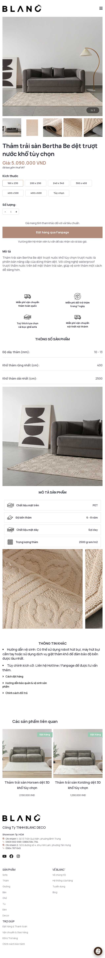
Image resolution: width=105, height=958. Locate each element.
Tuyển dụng (58, 886)
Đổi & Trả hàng (10, 938)
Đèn (4, 909)
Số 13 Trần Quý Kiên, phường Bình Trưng (40, 838)
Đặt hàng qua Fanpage (52, 232)
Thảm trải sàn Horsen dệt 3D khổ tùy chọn (27, 785)
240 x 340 (58, 183)
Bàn (4, 892)
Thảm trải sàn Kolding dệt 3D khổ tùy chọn (78, 785)
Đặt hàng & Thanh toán (14, 926)
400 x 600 (36, 193)
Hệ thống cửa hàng (62, 880)
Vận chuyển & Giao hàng (15, 932)
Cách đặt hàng (12, 676)
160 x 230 (13, 183)
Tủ (3, 903)
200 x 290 (35, 183)
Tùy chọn (58, 193)
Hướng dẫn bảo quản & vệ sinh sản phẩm (24, 684)
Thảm (5, 880)
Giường (6, 886)
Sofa (4, 874)
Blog (54, 892)
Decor (5, 915)
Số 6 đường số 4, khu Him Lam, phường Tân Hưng (45, 845)
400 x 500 (13, 193)
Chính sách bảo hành (13, 943)
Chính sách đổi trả (14, 693)
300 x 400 (81, 183)
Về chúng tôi (59, 874)
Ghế (4, 898)
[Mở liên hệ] (98, 951)
